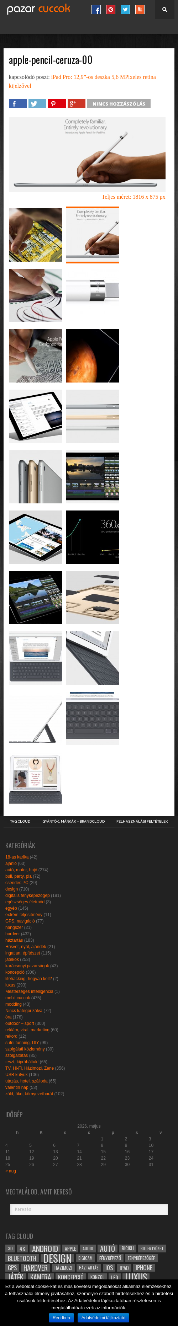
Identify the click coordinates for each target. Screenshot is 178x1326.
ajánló (11, 863)
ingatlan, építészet (22, 953)
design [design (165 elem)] (57, 1258)
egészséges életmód (24, 901)
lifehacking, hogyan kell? (28, 978)
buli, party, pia (18, 876)
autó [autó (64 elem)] (107, 1248)
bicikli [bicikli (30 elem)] (128, 1248)
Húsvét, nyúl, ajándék (25, 946)
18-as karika (16, 857)
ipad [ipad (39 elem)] (124, 1268)
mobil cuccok (17, 997)
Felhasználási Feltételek (142, 821)
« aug (10, 1171)
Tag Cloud (20, 821)
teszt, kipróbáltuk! (21, 1061)
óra (8, 1017)
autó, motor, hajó (21, 869)
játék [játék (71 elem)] (15, 1277)
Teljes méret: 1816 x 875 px (134, 197)
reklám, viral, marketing (27, 1029)
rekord (11, 1036)
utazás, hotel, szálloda (26, 1081)
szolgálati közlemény (25, 1049)
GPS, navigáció (20, 921)
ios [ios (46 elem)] (109, 1268)
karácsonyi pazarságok (27, 965)
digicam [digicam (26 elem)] (85, 1258)
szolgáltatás (16, 1055)
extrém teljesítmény (23, 914)
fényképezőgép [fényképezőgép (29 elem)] (142, 1258)
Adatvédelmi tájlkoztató (103, 1317)
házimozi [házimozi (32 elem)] (63, 1267)
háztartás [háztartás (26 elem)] (89, 1267)
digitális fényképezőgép (27, 895)
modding (13, 1004)
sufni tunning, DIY (22, 1042)
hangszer (14, 927)
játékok (12, 959)
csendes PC (16, 882)
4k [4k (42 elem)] (22, 1248)
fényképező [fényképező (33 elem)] (110, 1258)
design (11, 889)
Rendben (61, 1317)
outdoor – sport (19, 1023)
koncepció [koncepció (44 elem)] (71, 1277)
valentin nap (16, 1087)
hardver (12, 933)
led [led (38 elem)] (114, 1277)
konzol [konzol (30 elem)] (97, 1277)
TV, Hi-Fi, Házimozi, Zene (29, 1068)
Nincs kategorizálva (23, 1010)
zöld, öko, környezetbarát (29, 1093)
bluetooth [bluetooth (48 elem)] (22, 1258)
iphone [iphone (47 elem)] (144, 1268)
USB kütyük (16, 1074)
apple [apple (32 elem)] (70, 1248)
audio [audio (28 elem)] (88, 1248)
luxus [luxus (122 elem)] (136, 1277)
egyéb (11, 908)
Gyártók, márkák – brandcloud (73, 821)
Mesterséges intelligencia (29, 991)
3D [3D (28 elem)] (10, 1248)
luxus (10, 985)
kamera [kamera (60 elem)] (40, 1277)
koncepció (15, 972)
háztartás (14, 940)
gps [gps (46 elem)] (12, 1268)
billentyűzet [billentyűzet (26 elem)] (152, 1248)
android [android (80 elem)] (45, 1248)
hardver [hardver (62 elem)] (35, 1268)
